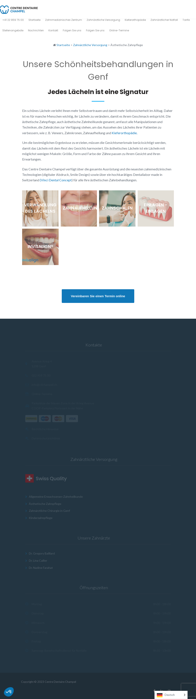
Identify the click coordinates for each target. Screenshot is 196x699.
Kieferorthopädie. (124, 133)
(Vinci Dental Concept (56, 180)
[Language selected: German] (171, 695)
